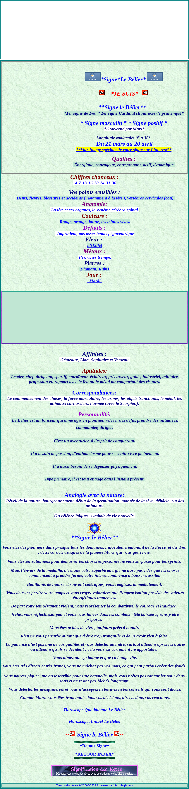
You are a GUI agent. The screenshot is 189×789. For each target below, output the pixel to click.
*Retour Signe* (94, 745)
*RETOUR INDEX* (94, 754)
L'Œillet (94, 245)
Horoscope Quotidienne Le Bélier (94, 709)
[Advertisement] (94, 26)
